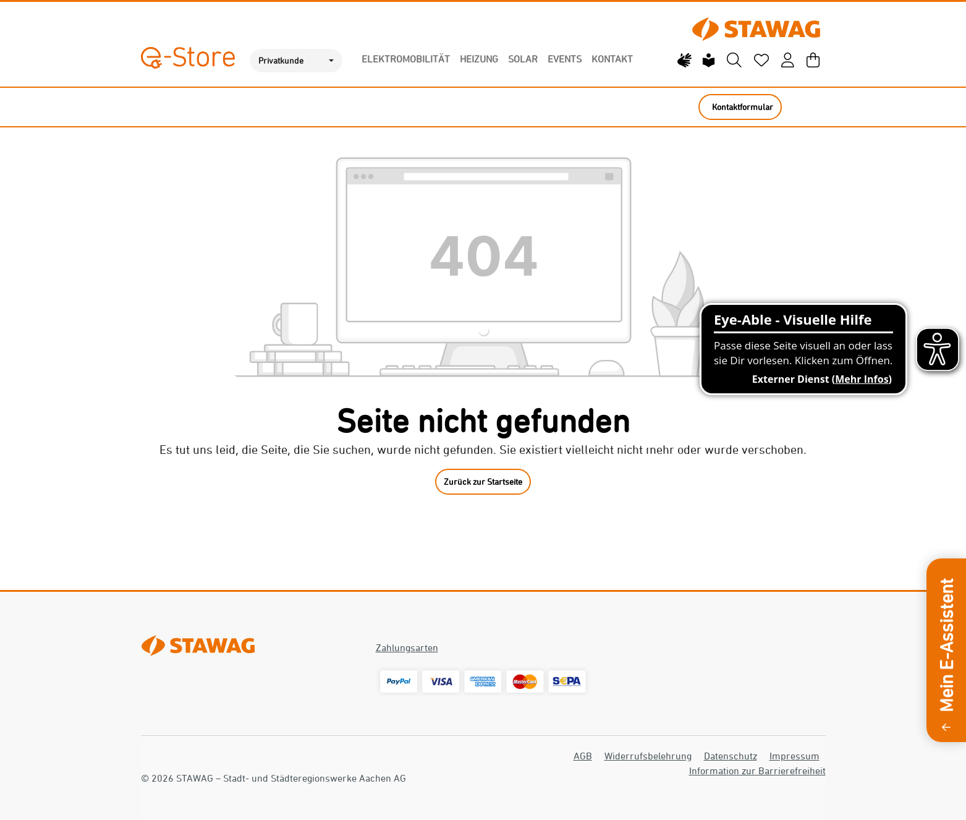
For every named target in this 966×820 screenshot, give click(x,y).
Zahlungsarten (407, 647)
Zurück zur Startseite (483, 481)
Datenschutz (730, 755)
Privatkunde (280, 60)
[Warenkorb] (813, 60)
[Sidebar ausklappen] (946, 726)
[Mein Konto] (787, 60)
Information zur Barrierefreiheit (757, 770)
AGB (583, 755)
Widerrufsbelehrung (648, 755)
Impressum (794, 755)
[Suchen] (734, 60)
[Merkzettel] (761, 60)
